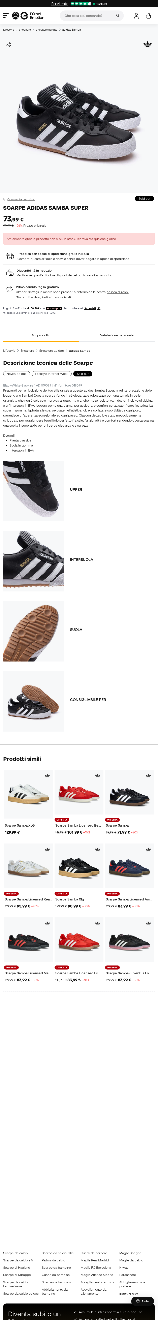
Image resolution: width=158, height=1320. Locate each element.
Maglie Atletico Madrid (97, 1275)
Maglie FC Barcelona (96, 1267)
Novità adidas (17, 373)
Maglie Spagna (130, 1253)
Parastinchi (127, 1275)
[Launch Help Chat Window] (142, 1301)
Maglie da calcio (131, 1260)
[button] (79, 273)
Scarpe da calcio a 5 (18, 1260)
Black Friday (128, 1293)
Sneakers (25, 29)
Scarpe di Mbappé (17, 1275)
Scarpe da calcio (15, 1253)
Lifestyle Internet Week (51, 373)
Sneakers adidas (46, 29)
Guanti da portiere (94, 1253)
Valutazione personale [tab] (116, 335)
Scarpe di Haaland (16, 1267)
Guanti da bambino (56, 1275)
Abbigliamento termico (97, 1282)
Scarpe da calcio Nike (58, 1253)
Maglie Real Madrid (95, 1260)
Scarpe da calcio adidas (21, 1293)
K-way (123, 1267)
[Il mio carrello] (149, 16)
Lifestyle (8, 29)
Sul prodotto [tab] (41, 335)
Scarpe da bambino (56, 1267)
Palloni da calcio (53, 1260)
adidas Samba (71, 29)
